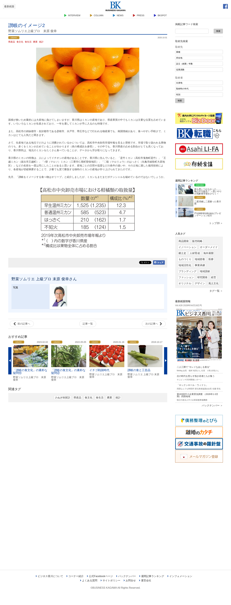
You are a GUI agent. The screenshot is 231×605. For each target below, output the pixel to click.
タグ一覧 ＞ (216, 290)
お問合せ (130, 580)
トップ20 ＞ (216, 223)
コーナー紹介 (75, 576)
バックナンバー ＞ (212, 405)
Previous (9, 360)
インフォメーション (179, 576)
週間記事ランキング (151, 576)
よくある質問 (88, 580)
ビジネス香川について (49, 576)
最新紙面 (9, 6)
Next (165, 360)
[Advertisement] (199, 513)
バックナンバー (126, 576)
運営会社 (145, 580)
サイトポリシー (110, 580)
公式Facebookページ (100, 576)
